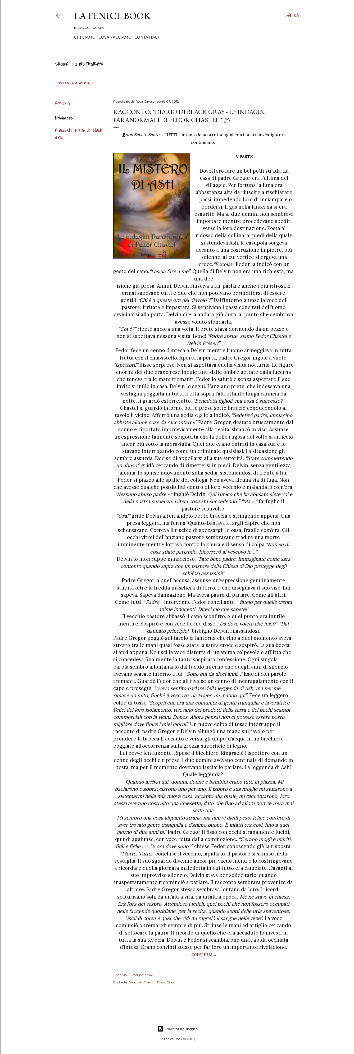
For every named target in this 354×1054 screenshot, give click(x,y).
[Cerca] (292, 16)
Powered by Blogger (177, 1029)
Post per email (142, 975)
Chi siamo (85, 37)
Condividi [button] (63, 103)
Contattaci (146, 37)
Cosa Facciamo (114, 37)
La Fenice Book (112, 16)
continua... (203, 954)
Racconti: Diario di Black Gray (151, 982)
